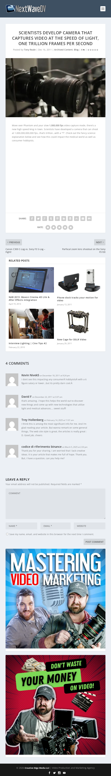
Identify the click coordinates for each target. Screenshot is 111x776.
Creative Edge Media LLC (37, 767)
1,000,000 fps (56, 125)
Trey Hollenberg (32, 420)
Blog (76, 49)
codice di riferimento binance (41, 447)
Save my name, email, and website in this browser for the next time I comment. (51, 534)
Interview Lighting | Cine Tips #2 (28, 343)
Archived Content (63, 49)
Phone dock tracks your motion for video (77, 299)
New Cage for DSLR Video (72, 339)
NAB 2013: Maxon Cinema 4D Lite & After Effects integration (29, 298)
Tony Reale (30, 49)
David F (26, 396)
